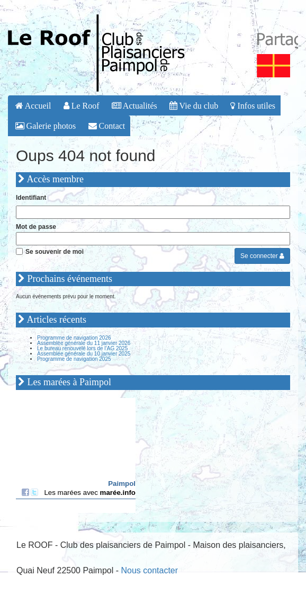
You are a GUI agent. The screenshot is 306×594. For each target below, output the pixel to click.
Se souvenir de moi (54, 251)
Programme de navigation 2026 (74, 338)
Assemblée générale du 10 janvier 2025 (83, 354)
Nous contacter (149, 570)
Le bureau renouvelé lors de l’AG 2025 (82, 348)
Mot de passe (36, 226)
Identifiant (31, 197)
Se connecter (262, 256)
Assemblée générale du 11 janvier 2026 (83, 343)
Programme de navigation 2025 (74, 359)
